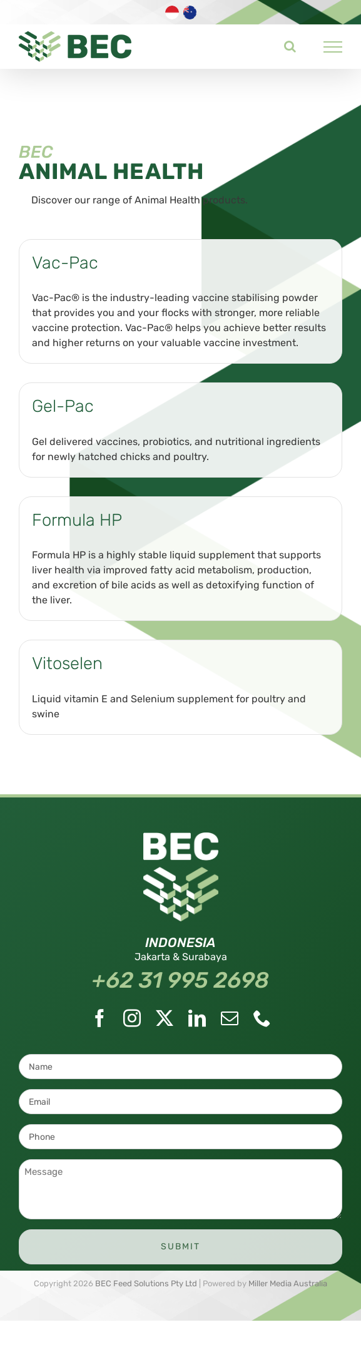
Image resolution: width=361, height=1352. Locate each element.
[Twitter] (164, 1018)
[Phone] (262, 1018)
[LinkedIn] (197, 1018)
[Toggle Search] (290, 46)
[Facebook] (99, 1018)
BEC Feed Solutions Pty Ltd (146, 1283)
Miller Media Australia (287, 1283)
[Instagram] (132, 1018)
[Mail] (229, 1018)
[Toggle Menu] (333, 47)
